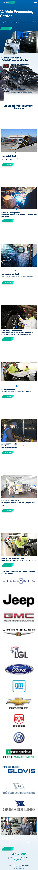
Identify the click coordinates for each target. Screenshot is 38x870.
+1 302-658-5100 (19, 859)
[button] (35, 141)
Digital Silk (22, 868)
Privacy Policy (19, 866)
